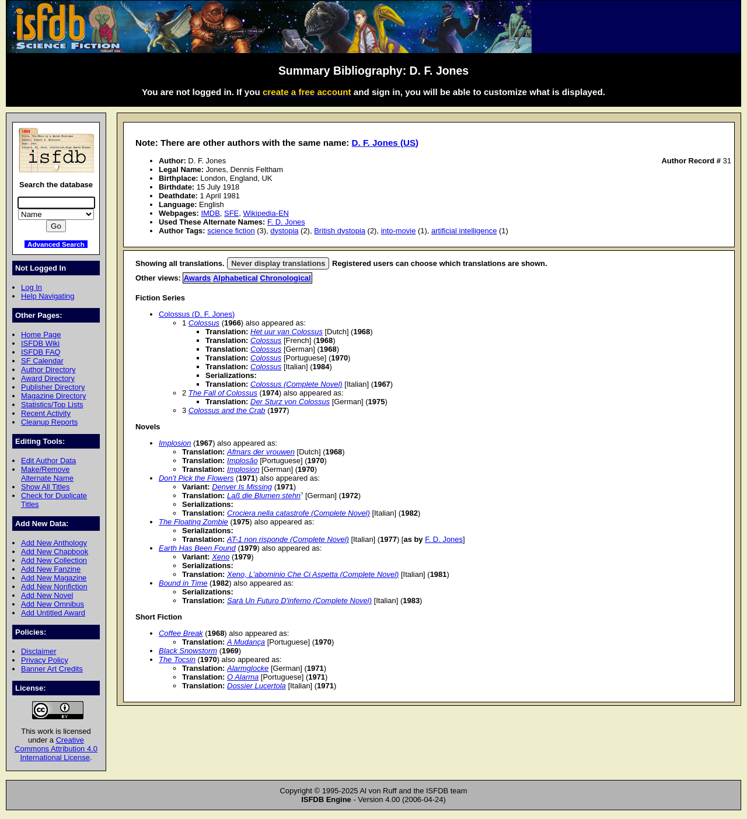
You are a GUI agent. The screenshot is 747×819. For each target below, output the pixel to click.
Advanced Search (56, 244)
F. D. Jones (286, 222)
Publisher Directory (53, 387)
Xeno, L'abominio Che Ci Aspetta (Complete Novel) (313, 574)
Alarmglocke (247, 668)
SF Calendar (42, 360)
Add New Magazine (53, 577)
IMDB (210, 213)
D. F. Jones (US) (385, 143)
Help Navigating (47, 296)
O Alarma (243, 677)
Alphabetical (235, 278)
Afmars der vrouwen (261, 451)
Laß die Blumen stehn (264, 495)
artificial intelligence (464, 230)
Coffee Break (181, 633)
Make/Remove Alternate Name (47, 473)
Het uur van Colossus (286, 331)
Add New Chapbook (54, 551)
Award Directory (48, 378)
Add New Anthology (54, 542)
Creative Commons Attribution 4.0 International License (56, 749)
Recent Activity (46, 413)
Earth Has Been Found (197, 548)
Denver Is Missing (242, 486)
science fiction (230, 230)
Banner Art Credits (52, 668)
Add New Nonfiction (54, 586)
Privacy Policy (44, 660)
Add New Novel (47, 595)
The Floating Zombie (193, 521)
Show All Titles (45, 486)
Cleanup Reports (49, 422)
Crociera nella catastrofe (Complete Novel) (298, 513)
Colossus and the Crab (227, 410)
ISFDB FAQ (41, 352)
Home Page (41, 334)
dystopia (284, 230)
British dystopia (339, 230)
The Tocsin (177, 659)
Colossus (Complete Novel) (296, 384)
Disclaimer (38, 651)
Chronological (285, 278)
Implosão (242, 460)
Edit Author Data (48, 460)
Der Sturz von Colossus (290, 401)
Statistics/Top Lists (52, 404)
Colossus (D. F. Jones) (197, 314)
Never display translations (278, 263)
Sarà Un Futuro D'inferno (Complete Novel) (299, 600)
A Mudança (246, 642)
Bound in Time (183, 583)
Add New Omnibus (52, 604)
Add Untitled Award (53, 612)
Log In (31, 287)
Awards (197, 278)
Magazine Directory (53, 395)
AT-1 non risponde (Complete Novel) (288, 539)
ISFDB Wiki (40, 343)
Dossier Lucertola (256, 685)
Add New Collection (54, 560)
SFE (231, 213)
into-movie (398, 230)
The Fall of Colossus (223, 392)
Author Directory (48, 369)
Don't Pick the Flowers (196, 478)
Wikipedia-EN (265, 213)
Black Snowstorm (188, 650)
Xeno (220, 556)
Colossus (204, 322)
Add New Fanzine (51, 569)
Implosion (175, 443)
